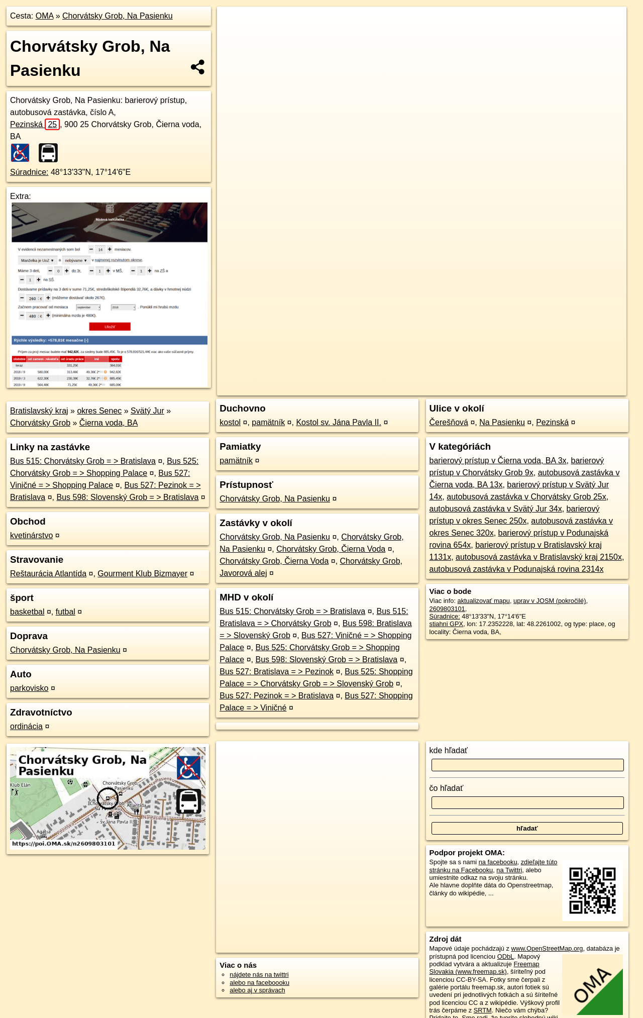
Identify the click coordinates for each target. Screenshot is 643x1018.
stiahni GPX (447, 624)
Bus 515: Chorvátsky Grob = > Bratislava (83, 461)
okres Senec (99, 410)
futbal (65, 611)
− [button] (234, 39)
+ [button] (234, 23)
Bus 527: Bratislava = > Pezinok (277, 671)
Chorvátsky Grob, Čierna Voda (330, 549)
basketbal (27, 611)
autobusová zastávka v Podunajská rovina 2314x (517, 569)
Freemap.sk (504, 360)
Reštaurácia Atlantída (48, 573)
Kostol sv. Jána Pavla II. (338, 422)
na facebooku (498, 862)
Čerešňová (449, 422)
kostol (230, 422)
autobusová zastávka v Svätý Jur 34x (496, 508)
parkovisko (29, 688)
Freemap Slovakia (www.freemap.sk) (485, 967)
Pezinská (35, 124)
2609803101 (447, 609)
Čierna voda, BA (108, 423)
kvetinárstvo (31, 535)
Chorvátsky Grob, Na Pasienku (117, 16)
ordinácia (26, 726)
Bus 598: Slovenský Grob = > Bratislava (128, 497)
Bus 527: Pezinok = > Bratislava (277, 695)
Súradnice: (29, 172)
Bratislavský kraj (39, 410)
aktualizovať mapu (484, 600)
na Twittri (509, 870)
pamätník (268, 422)
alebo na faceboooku (259, 982)
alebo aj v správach (257, 990)
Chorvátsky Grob (40, 423)
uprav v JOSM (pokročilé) (549, 600)
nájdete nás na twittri (259, 974)
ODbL (505, 956)
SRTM (483, 1010)
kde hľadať (449, 750)
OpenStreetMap (453, 360)
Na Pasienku (502, 422)
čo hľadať (447, 788)
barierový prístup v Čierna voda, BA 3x (498, 460)
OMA (45, 16)
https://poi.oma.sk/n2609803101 (581, 360)
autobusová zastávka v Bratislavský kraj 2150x (539, 557)
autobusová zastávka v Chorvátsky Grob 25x (526, 496)
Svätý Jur (147, 410)
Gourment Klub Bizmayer (142, 573)
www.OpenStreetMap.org (547, 948)
